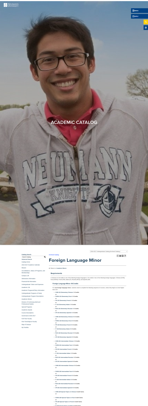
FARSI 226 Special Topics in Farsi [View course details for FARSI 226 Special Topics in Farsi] (65, 397)
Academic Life (26, 287)
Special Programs (27, 307)
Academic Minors (27, 299)
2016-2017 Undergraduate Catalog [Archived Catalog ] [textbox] (105, 251)
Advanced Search (27, 259)
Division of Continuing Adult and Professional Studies (31, 303)
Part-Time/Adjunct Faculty (29, 321)
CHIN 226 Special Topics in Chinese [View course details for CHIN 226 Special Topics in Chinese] (65, 391)
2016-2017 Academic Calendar (31, 265)
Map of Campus (26, 324)
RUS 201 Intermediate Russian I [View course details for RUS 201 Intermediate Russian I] (64, 357)
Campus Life (25, 275)
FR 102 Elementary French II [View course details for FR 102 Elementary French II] (63, 325)
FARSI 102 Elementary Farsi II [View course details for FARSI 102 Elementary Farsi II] (64, 320)
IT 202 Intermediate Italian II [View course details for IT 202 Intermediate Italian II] (63, 379)
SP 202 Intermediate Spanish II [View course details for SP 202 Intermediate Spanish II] (64, 387)
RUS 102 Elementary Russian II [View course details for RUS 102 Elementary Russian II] (64, 333)
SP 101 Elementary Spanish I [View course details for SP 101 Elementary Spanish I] (63, 312)
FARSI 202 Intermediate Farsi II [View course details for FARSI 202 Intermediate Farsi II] (64, 371)
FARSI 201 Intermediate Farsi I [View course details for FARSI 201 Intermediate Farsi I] (64, 345)
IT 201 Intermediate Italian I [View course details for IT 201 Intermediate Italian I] (63, 353)
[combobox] (109, 251)
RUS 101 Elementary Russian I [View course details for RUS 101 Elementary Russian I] (64, 308)
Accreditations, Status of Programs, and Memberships (33, 271)
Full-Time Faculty (27, 318)
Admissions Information (28, 278)
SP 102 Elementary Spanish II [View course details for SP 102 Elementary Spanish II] (63, 337)
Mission (24, 268)
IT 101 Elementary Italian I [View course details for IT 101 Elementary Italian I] (62, 304)
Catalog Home (26, 262)
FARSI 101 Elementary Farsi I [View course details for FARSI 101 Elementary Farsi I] (63, 296)
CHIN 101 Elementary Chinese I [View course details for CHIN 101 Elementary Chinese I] (64, 292)
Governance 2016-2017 (28, 315)
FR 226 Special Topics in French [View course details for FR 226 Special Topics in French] (64, 401)
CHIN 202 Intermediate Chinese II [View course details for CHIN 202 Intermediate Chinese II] (65, 365)
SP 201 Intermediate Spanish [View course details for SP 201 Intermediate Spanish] (63, 361)
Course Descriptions (28, 313)
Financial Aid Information (29, 281)
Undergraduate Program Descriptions (33, 296)
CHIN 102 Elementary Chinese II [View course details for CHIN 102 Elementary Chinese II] (64, 316)
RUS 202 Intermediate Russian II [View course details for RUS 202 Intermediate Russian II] (64, 383)
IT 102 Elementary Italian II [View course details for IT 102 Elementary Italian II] (63, 329)
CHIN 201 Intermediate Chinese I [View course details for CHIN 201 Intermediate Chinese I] (64, 341)
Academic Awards (27, 310)
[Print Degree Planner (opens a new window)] (118, 256)
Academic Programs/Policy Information (33, 290)
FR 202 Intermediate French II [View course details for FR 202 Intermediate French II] (63, 375)
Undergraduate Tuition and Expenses (32, 284)
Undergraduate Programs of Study (32, 293)
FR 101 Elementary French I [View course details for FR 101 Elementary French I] (63, 300)
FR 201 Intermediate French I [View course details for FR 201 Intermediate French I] (63, 349)
